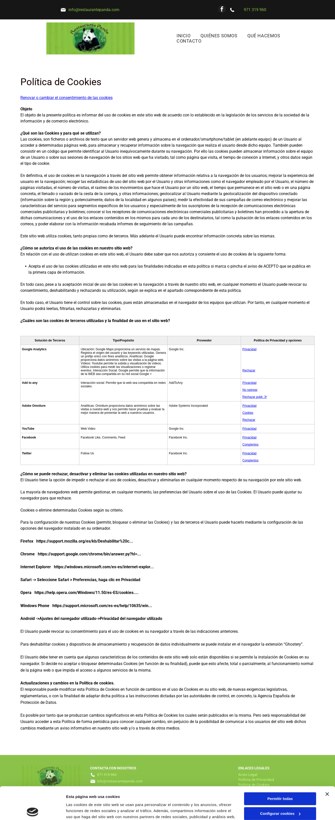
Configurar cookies (280, 781)
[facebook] (222, 9)
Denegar (280, 796)
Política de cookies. (194, 796)
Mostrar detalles (80, 810)
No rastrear (249, 390)
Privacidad (249, 349)
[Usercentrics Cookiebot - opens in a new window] (33, 810)
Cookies (247, 413)
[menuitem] (183, 35)
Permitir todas (280, 766)
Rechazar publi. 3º (254, 397)
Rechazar (248, 370)
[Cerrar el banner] (327, 761)
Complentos (250, 444)
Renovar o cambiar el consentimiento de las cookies (66, 97)
